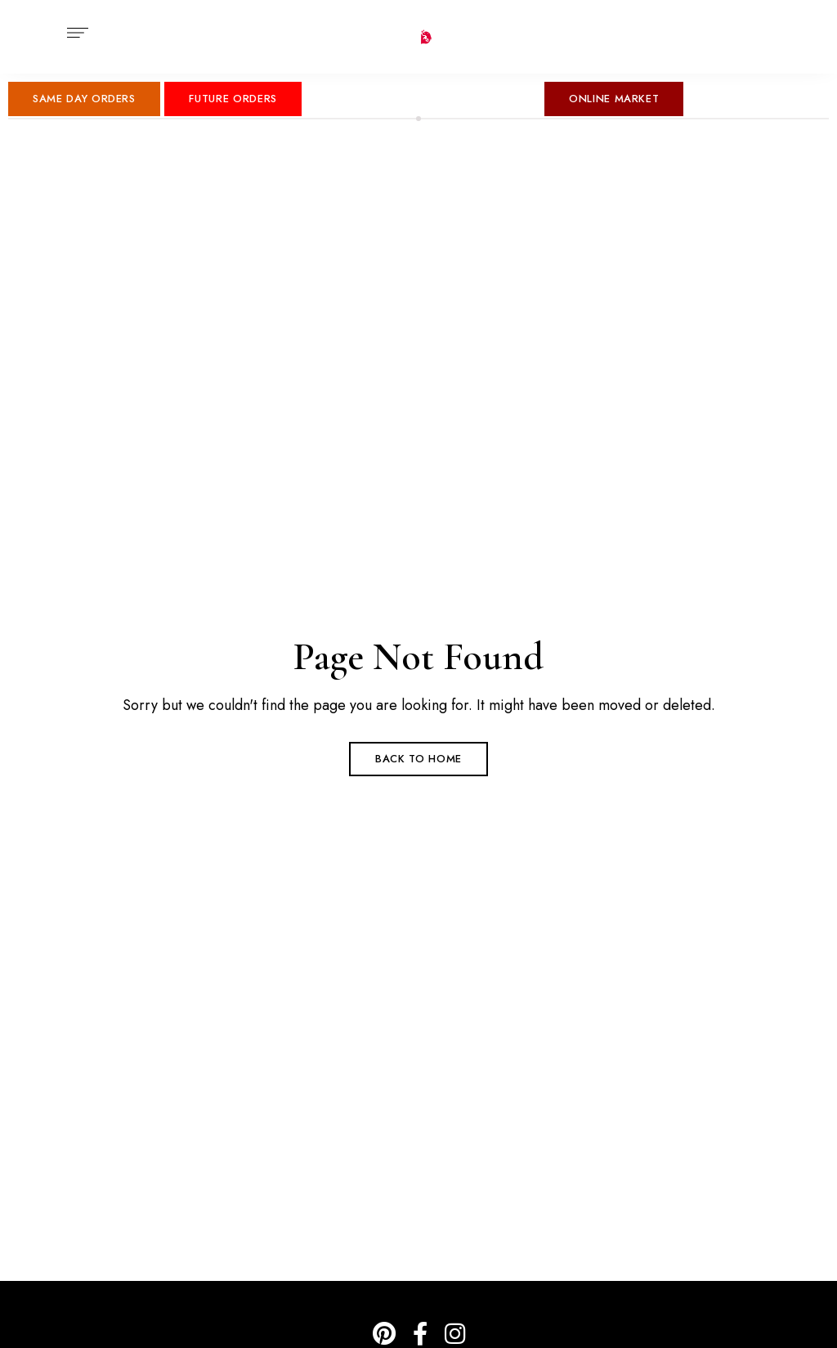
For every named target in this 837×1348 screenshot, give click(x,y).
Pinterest (384, 1334)
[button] (84, 99)
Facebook (420, 1334)
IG (455, 1334)
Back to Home (418, 758)
